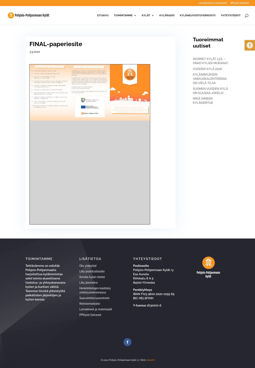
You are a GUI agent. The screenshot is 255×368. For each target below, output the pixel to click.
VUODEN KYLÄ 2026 (207, 69)
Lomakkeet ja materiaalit (212, 3)
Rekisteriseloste (89, 303)
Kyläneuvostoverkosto (198, 15)
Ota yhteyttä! (88, 265)
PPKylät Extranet (239, 3)
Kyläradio (167, 15)
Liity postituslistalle (92, 271)
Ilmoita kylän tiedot (92, 277)
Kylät (146, 15)
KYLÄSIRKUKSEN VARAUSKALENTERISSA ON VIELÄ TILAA (210, 79)
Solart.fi (150, 360)
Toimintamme (123, 15)
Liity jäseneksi (88, 282)
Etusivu (103, 15)
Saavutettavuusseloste (94, 298)
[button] (250, 45)
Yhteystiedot (231, 15)
